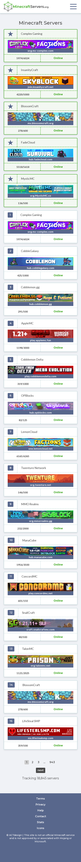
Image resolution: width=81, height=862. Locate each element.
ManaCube (29, 540)
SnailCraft (28, 612)
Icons (40, 828)
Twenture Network (33, 468)
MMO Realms (30, 504)
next (41, 770)
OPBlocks (27, 395)
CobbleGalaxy (30, 251)
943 (52, 762)
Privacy (40, 804)
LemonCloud (29, 432)
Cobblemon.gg (30, 287)
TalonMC (28, 648)
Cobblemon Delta (32, 359)
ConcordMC (29, 576)
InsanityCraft (29, 70)
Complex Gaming (31, 33)
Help (40, 810)
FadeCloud (28, 142)
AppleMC (27, 323)
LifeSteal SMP (31, 721)
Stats (40, 822)
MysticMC (27, 178)
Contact (40, 816)
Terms (40, 798)
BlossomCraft (30, 106)
